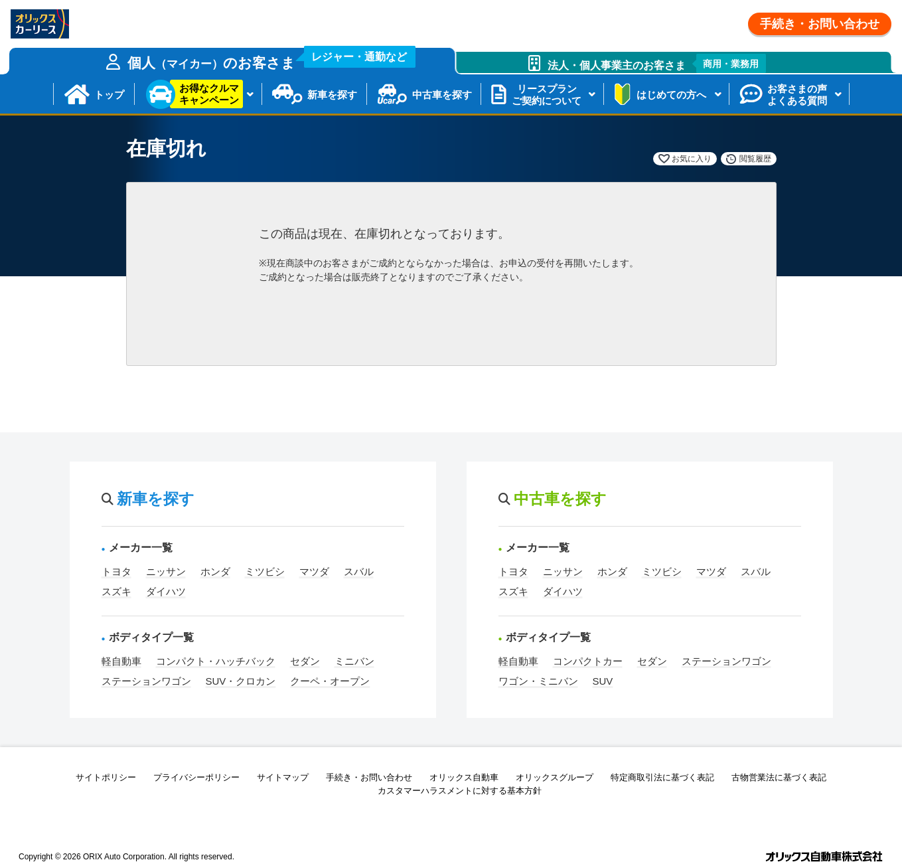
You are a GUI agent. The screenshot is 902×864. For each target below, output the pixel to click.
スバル (359, 571)
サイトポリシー (106, 777)
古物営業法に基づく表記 (778, 777)
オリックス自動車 (463, 777)
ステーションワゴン (146, 681)
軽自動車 (121, 661)
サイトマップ (283, 777)
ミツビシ (265, 571)
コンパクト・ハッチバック (215, 661)
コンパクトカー (588, 661)
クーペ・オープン (330, 681)
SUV (603, 681)
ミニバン (354, 661)
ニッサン (166, 571)
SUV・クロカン (241, 681)
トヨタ (116, 571)
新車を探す (332, 94)
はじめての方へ (671, 94)
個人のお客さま (271, 59)
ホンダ (215, 571)
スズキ (116, 591)
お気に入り (692, 158)
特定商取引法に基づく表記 (662, 777)
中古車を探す (442, 94)
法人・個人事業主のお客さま (657, 63)
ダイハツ (166, 591)
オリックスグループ (554, 777)
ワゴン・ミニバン (538, 681)
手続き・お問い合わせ (819, 24)
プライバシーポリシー (196, 777)
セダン (305, 661)
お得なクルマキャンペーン (209, 94)
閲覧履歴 (755, 158)
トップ (109, 94)
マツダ (314, 571)
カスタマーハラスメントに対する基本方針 (460, 791)
